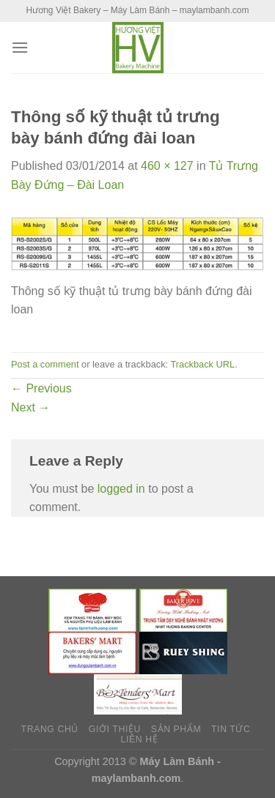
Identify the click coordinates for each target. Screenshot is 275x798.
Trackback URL (202, 364)
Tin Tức (230, 729)
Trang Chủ (49, 729)
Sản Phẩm (176, 729)
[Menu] (20, 47)
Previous (41, 388)
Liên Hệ (139, 739)
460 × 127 (167, 166)
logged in (121, 488)
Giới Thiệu (115, 729)
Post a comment (44, 364)
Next (30, 407)
